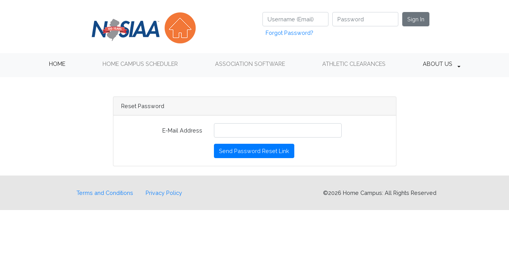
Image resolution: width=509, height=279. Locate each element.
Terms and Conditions (104, 192)
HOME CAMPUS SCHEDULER (140, 63)
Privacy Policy (164, 192)
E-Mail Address (182, 130)
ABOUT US (437, 63)
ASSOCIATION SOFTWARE (250, 63)
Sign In (415, 19)
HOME (57, 63)
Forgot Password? (289, 32)
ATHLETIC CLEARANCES (354, 63)
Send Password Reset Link (254, 151)
